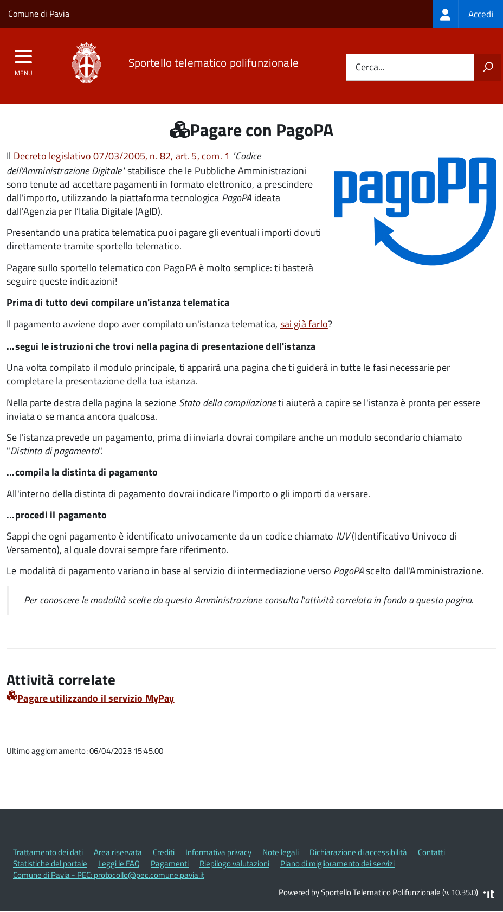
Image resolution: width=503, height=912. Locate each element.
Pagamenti (170, 863)
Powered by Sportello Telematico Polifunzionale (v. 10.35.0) (378, 892)
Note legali (280, 852)
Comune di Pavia (38, 13)
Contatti (431, 852)
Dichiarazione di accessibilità (358, 852)
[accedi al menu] (24, 60)
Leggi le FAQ (119, 863)
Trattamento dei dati (48, 852)
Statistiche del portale (50, 863)
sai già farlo (304, 324)
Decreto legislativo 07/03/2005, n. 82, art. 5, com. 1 (122, 156)
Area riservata (118, 852)
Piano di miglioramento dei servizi (337, 863)
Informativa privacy (218, 852)
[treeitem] (468, 14)
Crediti (164, 852)
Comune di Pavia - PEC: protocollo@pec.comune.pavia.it (108, 875)
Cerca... (370, 67)
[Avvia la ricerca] (487, 67)
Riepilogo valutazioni (234, 863)
